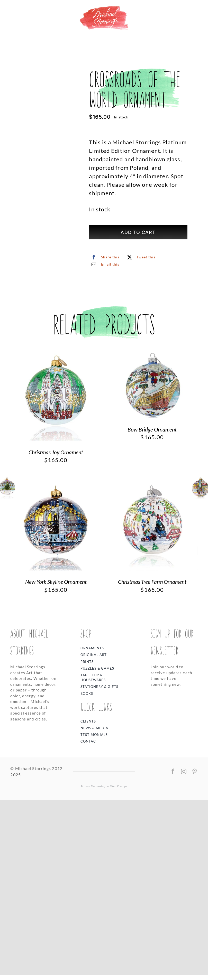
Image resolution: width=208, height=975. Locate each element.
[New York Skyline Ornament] (55, 659)
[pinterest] (194, 946)
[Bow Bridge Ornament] (152, 529)
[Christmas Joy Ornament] (55, 529)
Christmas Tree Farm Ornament (152, 757)
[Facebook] (104, 257)
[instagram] (184, 946)
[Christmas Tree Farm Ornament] (152, 659)
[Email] (104, 264)
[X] (140, 257)
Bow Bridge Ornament (152, 604)
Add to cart (138, 232)
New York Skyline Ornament (56, 757)
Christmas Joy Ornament (56, 627)
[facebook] (173, 946)
